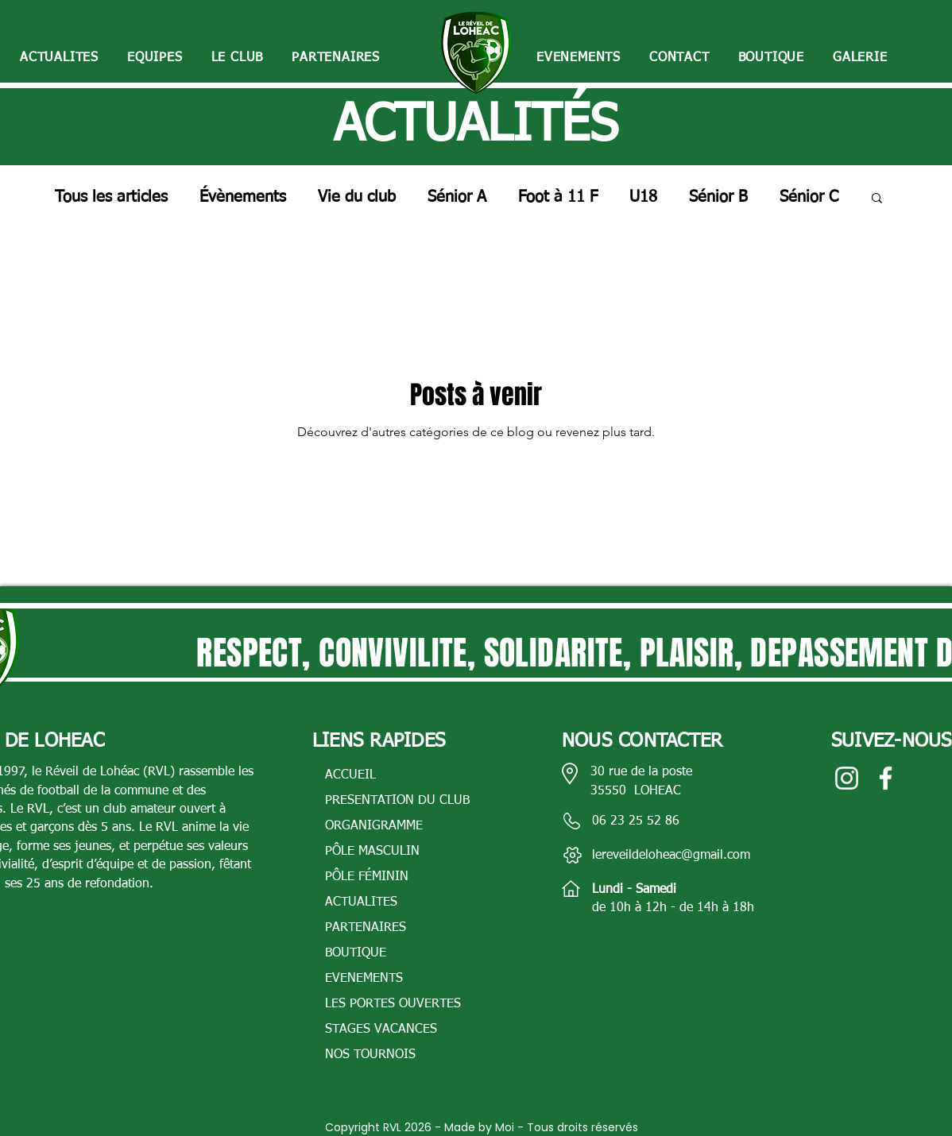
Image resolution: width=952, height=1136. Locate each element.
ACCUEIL (350, 775)
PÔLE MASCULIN (372, 851)
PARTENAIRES (365, 928)
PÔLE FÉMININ (366, 877)
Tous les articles (111, 197)
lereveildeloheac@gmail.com (671, 855)
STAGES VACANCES (381, 1029)
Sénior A (457, 197)
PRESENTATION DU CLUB (397, 800)
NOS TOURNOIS (370, 1055)
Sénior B (718, 197)
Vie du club (357, 197)
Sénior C (809, 197)
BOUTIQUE (355, 953)
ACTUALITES (361, 902)
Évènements (242, 197)
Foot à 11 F (558, 197)
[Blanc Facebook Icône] (885, 778)
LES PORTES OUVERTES (393, 1004)
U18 (643, 197)
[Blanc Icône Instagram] (846, 778)
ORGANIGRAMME (374, 826)
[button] (155, 58)
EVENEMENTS (364, 978)
